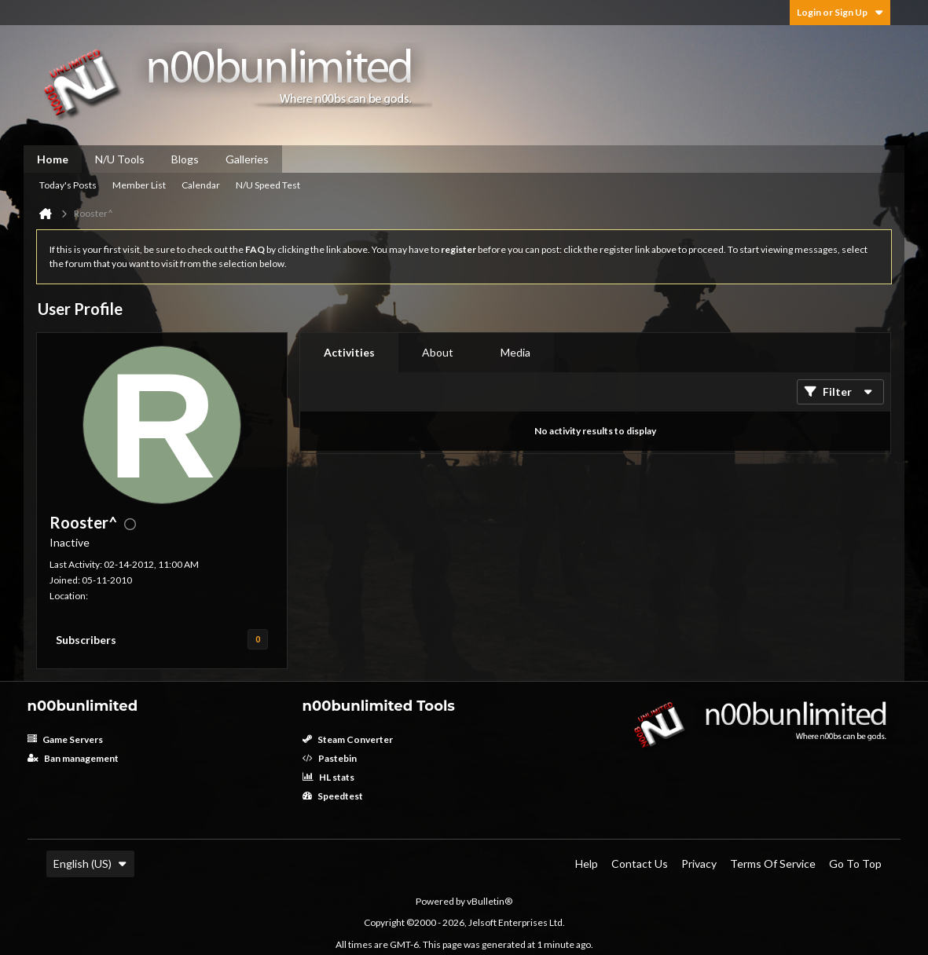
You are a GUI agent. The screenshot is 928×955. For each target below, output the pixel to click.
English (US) (90, 863)
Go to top (855, 863)
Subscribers (86, 639)
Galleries (247, 159)
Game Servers (65, 739)
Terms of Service (773, 863)
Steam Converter (348, 739)
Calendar (201, 185)
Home (52, 159)
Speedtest (333, 796)
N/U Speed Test (268, 185)
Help (586, 863)
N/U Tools (120, 159)
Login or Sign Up (840, 12)
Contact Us (639, 863)
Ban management (73, 758)
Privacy (699, 863)
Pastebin (330, 758)
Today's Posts (68, 185)
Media (515, 352)
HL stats (328, 777)
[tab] (349, 352)
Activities (349, 352)
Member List (139, 185)
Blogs (185, 159)
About (437, 352)
